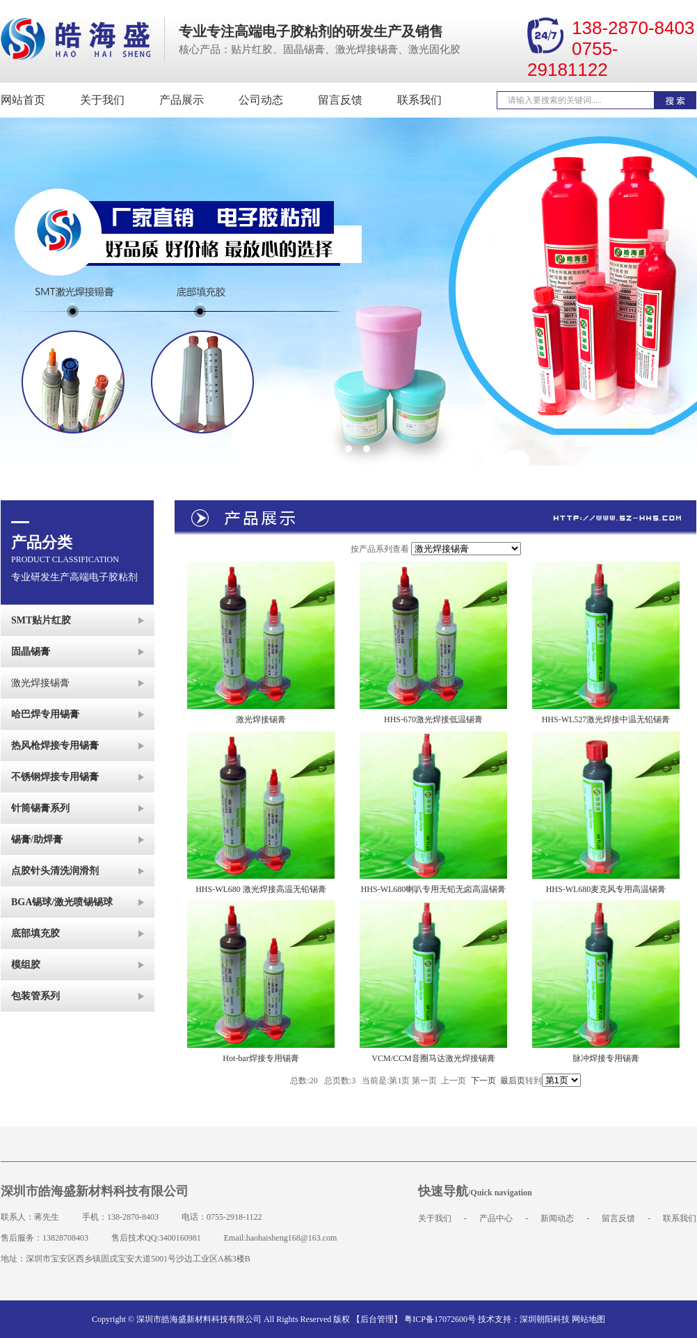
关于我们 (102, 100)
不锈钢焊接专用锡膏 (55, 777)
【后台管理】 (377, 1319)
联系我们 (419, 100)
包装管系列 (35, 996)
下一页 (483, 1080)
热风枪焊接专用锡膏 (55, 745)
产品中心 (496, 1218)
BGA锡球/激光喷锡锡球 (62, 902)
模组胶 (25, 964)
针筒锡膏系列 (40, 808)
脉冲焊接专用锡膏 (605, 1058)
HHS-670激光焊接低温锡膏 (433, 719)
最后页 (512, 1080)
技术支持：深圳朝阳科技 (524, 1319)
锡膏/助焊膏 (37, 839)
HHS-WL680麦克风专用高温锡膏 (606, 889)
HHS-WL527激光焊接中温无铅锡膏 (606, 719)
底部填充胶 (35, 933)
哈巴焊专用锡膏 (45, 714)
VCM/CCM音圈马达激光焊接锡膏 (433, 1058)
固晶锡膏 (30, 651)
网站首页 (23, 100)
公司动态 (261, 100)
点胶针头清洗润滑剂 (55, 871)
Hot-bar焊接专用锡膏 (260, 1058)
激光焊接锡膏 (40, 683)
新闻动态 (557, 1218)
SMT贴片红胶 (41, 620)
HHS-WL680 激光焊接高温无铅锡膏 (260, 889)
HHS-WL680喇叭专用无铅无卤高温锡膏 (433, 889)
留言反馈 (340, 100)
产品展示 (181, 100)
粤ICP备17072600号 (440, 1319)
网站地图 (588, 1319)
